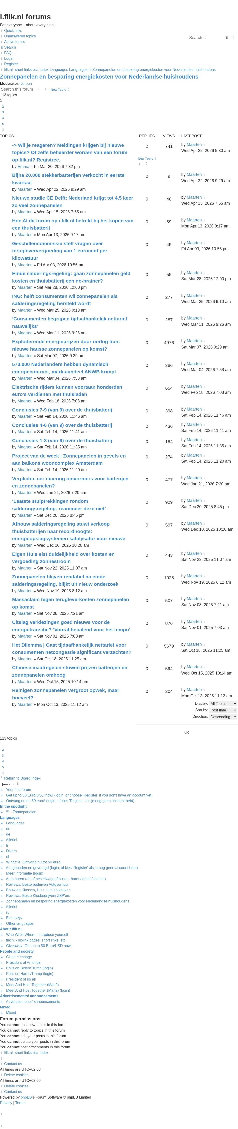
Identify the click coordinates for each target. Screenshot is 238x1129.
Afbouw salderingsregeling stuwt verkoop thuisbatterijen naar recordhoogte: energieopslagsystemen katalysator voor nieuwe (68, 531)
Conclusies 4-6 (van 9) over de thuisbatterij (62, 425)
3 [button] (3, 112)
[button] (3, 129)
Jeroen (26, 84)
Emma (23, 166)
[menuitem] (18, 36)
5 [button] (3, 124)
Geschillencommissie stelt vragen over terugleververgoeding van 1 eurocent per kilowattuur (59, 251)
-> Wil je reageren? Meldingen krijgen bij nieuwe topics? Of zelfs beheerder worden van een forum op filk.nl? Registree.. (69, 152)
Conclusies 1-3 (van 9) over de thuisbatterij (62, 440)
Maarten (194, 144)
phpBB (26, 1097)
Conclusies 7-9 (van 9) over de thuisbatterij (62, 409)
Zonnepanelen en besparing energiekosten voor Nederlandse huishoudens (99, 76)
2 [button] (3, 106)
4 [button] (3, 118)
